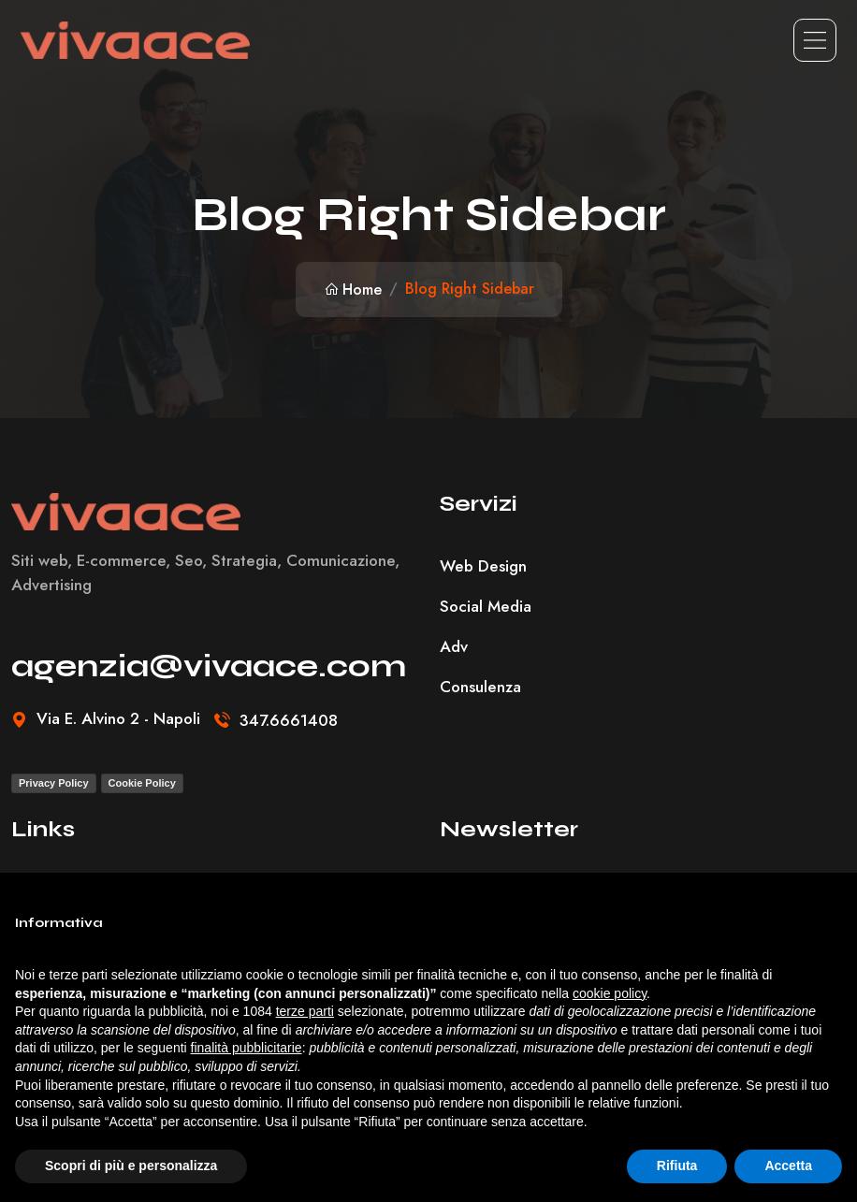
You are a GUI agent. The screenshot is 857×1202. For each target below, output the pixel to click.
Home (353, 289)
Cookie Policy (142, 783)
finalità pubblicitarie (246, 1047)
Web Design (483, 566)
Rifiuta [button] (677, 1165)
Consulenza (480, 686)
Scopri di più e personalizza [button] (131, 1165)
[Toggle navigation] (814, 40)
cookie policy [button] (609, 993)
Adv (454, 646)
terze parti (305, 1011)
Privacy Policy (54, 783)
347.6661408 (289, 720)
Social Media (485, 606)
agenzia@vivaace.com (208, 666)
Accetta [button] (788, 1165)
